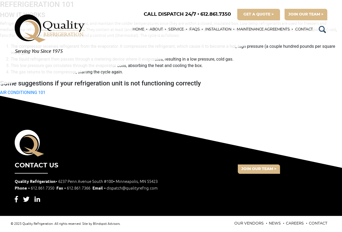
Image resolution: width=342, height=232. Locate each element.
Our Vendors (249, 223)
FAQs (194, 29)
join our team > (306, 14)
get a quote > (258, 14)
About (156, 29)
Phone (35, 188)
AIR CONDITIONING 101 (22, 92)
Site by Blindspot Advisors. (101, 224)
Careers (295, 223)
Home (138, 29)
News (275, 223)
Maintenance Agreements (263, 29)
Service (176, 29)
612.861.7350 (187, 14)
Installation (218, 29)
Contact (304, 29)
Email (125, 188)
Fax (73, 188)
